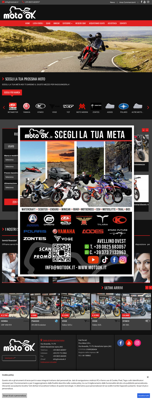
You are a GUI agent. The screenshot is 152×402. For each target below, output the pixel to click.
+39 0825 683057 (32, 2)
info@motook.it (11, 2)
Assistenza (112, 23)
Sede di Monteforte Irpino (53, 340)
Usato (11, 146)
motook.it (9, 358)
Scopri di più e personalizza (14, 396)
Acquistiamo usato (97, 23)
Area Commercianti (127, 2)
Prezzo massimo (11, 173)
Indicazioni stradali (48, 362)
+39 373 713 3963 (60, 353)
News (112, 2)
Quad (48, 23)
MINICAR (56, 23)
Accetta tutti (143, 396)
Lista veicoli (38, 23)
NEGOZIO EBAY (80, 23)
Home (27, 23)
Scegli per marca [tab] (12, 92)
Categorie (67, 23)
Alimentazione (10, 183)
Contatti (123, 23)
